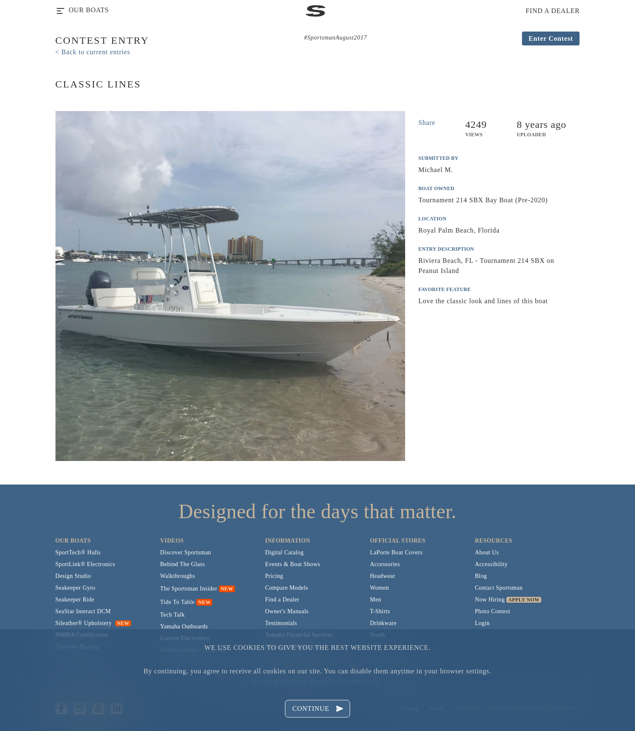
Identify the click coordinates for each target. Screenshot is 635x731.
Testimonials (281, 623)
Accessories (385, 564)
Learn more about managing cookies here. (317, 681)
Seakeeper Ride (75, 599)
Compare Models (286, 588)
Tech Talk (172, 615)
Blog (481, 576)
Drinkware (383, 623)
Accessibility (491, 564)
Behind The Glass (182, 564)
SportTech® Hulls (78, 552)
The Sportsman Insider (188, 588)
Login (482, 623)
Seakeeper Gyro (75, 588)
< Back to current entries (92, 52)
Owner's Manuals (287, 611)
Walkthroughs (177, 576)
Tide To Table (177, 602)
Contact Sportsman (499, 588)
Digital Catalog (284, 552)
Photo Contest (492, 611)
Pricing (274, 576)
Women (379, 588)
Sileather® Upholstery (93, 623)
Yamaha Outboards (184, 626)
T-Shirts (380, 611)
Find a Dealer (282, 599)
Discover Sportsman (185, 552)
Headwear (382, 576)
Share (427, 122)
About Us (487, 552)
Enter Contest (551, 38)
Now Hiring (490, 599)
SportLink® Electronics (85, 564)
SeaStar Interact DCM (83, 611)
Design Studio (73, 576)
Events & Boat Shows (292, 564)
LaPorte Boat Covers (396, 552)
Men (375, 599)
